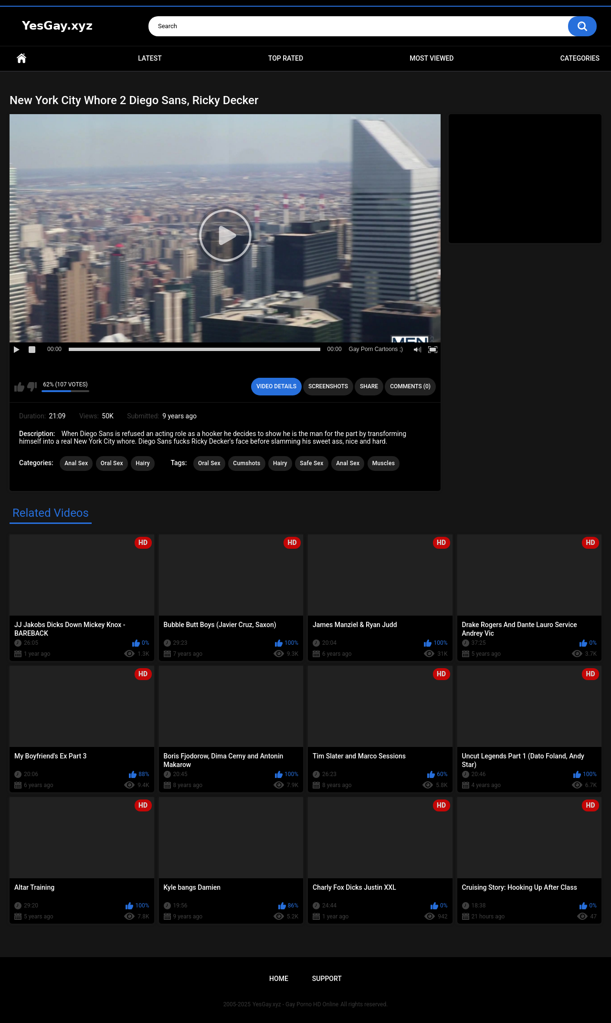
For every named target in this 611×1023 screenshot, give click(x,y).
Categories (580, 58)
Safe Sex (311, 463)
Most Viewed (431, 58)
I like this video (19, 387)
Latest (150, 58)
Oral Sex (112, 463)
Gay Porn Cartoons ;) (376, 349)
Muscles (383, 463)
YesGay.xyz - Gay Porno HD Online (295, 1004)
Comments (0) (410, 386)
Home (21, 58)
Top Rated (285, 58)
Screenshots (328, 386)
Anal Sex (76, 463)
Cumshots (246, 463)
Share (369, 386)
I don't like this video (32, 387)
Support (327, 978)
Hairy (143, 463)
